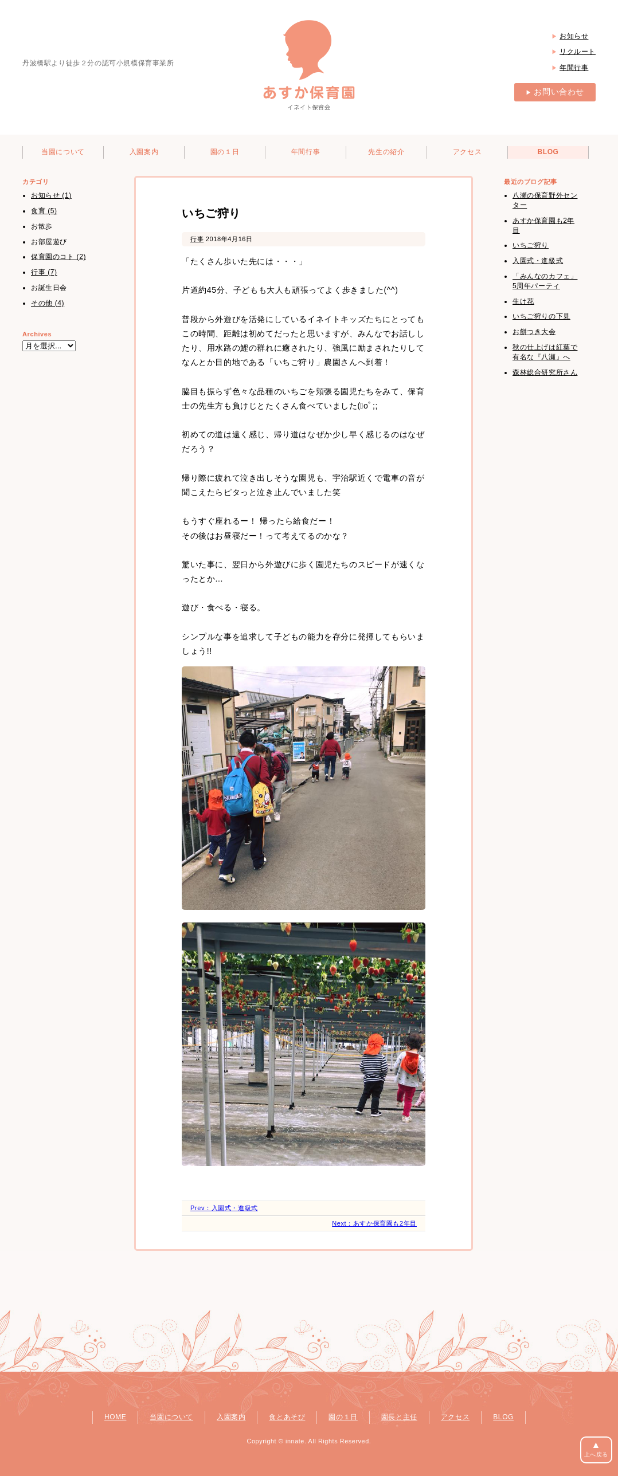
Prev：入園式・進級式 (224, 1207)
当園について (63, 152)
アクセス (467, 152)
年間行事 (574, 68)
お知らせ (574, 36)
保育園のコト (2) (58, 257)
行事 (197, 238)
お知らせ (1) (51, 195)
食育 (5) (44, 211)
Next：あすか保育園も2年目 (374, 1223)
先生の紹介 (386, 152)
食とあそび (287, 1417)
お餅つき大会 (534, 332)
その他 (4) (47, 303)
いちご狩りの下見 (541, 316)
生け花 (523, 301)
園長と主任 (399, 1417)
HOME (115, 1417)
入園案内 (144, 152)
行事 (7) (44, 272)
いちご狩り (531, 245)
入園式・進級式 (538, 261)
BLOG (547, 152)
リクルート (578, 52)
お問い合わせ (555, 91)
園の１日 (224, 152)
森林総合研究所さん (545, 372)
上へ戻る (596, 1449)
